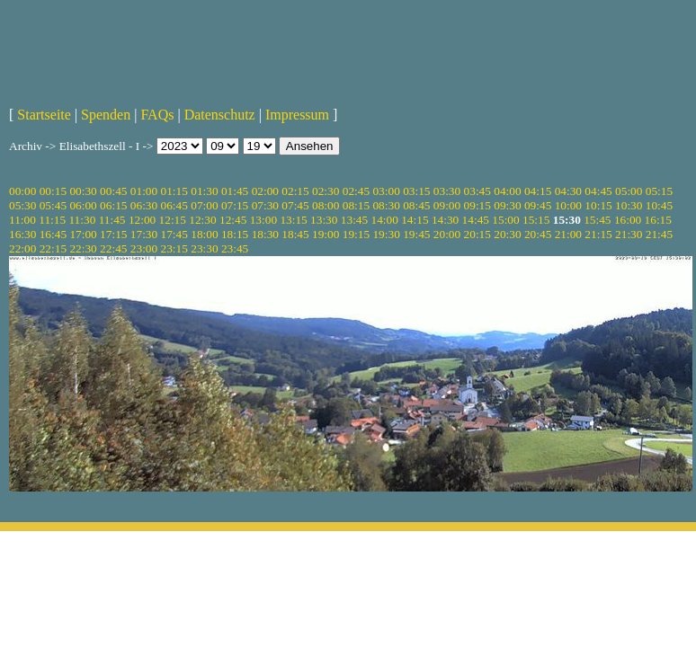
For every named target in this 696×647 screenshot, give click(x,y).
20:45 (537, 234)
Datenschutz (219, 114)
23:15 (174, 248)
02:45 (356, 191)
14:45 (475, 219)
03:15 (416, 191)
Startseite (44, 114)
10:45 (659, 205)
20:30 (507, 234)
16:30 (22, 234)
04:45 (597, 191)
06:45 (174, 205)
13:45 (354, 219)
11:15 (52, 219)
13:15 (293, 219)
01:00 (143, 191)
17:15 (113, 234)
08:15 (356, 205)
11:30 (81, 219)
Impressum (297, 114)
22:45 (113, 248)
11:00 (22, 219)
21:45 (659, 234)
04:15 (537, 191)
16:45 (53, 234)
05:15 (659, 191)
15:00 (505, 219)
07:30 (265, 205)
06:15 (113, 205)
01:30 (204, 191)
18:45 (294, 234)
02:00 (265, 191)
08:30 (385, 205)
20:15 (477, 234)
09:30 (507, 205)
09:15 (477, 205)
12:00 (142, 219)
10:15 (597, 205)
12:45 (232, 219)
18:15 (234, 234)
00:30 (82, 191)
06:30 (143, 205)
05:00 (628, 191)
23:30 (204, 248)
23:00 (143, 248)
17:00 (82, 234)
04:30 (568, 191)
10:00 (568, 205)
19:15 (356, 234)
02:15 (294, 191)
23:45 (234, 248)
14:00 (384, 219)
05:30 (22, 205)
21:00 (568, 234)
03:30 (446, 191)
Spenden (105, 114)
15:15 (535, 219)
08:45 (416, 205)
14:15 (414, 219)
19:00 (325, 234)
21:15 (597, 234)
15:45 (597, 219)
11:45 (112, 219)
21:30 (628, 234)
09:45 (537, 205)
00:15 (53, 191)
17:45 (174, 234)
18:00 (204, 234)
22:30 (82, 248)
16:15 (658, 219)
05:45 (53, 205)
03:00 (385, 191)
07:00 (204, 205)
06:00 (82, 205)
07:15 (234, 205)
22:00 (22, 248)
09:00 (446, 205)
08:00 (325, 205)
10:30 (628, 205)
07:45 (294, 205)
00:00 (22, 191)
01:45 (234, 191)
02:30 (325, 191)
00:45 (113, 191)
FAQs (157, 114)
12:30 (202, 219)
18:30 (265, 234)
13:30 (323, 219)
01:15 (174, 191)
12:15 (172, 219)
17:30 (143, 234)
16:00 (627, 219)
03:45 (477, 191)
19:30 (385, 234)
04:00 (507, 191)
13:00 (263, 219)
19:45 (416, 234)
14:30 (445, 219)
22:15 (53, 248)
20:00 (446, 234)
